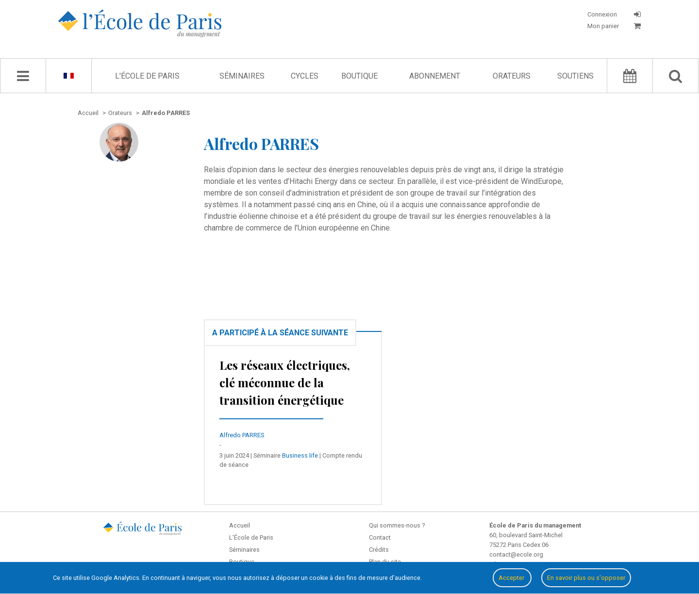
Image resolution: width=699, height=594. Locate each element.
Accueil (239, 525)
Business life (300, 455)
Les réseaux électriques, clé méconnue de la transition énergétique (284, 382)
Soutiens (575, 76)
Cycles (304, 76)
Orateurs (512, 76)
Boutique (359, 76)
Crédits (379, 549)
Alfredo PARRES (242, 435)
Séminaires (242, 76)
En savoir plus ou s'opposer (586, 577)
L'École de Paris (147, 76)
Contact (380, 537)
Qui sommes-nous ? (397, 525)
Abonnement (434, 76)
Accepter (512, 577)
